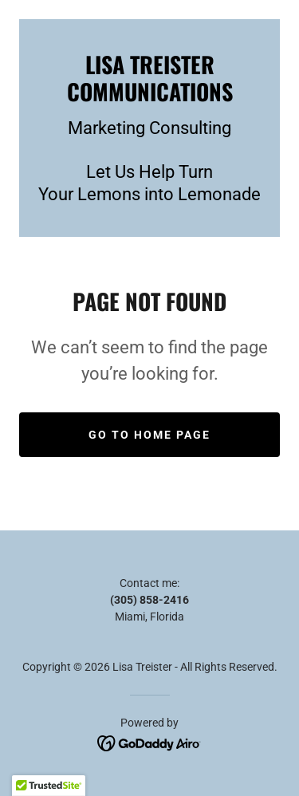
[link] (149, 77)
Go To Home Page (149, 434)
